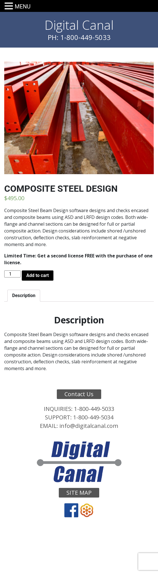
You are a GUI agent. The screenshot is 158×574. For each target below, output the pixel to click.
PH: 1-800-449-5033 (79, 37)
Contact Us (79, 394)
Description (23, 295)
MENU (23, 6)
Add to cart (37, 275)
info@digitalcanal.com (88, 426)
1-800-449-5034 (93, 417)
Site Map (79, 492)
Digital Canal (79, 24)
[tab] (23, 296)
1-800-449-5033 (94, 409)
